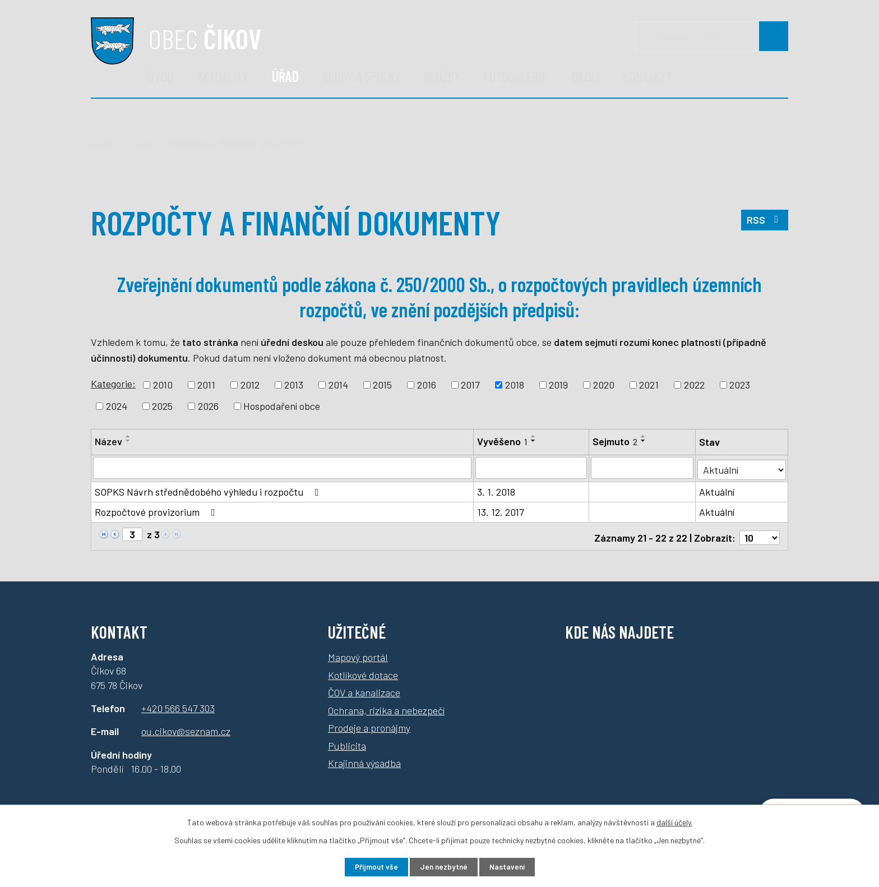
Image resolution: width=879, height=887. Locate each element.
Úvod (160, 76)
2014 (338, 384)
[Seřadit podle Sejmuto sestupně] (644, 440)
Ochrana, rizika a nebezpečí (386, 705)
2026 (208, 406)
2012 (250, 384)
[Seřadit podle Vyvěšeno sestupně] (534, 440)
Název (108, 441)
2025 (162, 406)
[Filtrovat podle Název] (282, 467)
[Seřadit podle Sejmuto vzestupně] (644, 436)
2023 (739, 384)
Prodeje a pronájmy (369, 723)
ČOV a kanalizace (364, 688)
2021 (649, 384)
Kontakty (647, 76)
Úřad (285, 76)
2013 (293, 384)
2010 (163, 384)
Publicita (347, 740)
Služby (442, 76)
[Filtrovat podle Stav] (742, 467)
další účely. (674, 821)
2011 (206, 384)
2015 (382, 384)
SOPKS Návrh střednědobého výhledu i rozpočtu (209, 490)
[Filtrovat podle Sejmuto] (642, 467)
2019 (558, 384)
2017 (470, 384)
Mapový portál (358, 652)
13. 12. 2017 (501, 510)
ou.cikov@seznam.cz (185, 726)
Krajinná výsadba (364, 758)
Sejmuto (615, 441)
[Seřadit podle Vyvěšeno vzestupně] (534, 436)
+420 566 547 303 (178, 703)
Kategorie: (113, 383)
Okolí (585, 76)
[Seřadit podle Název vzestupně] (128, 436)
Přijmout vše (371, 866)
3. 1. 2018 (497, 490)
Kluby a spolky (361, 76)
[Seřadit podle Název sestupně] (128, 440)
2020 (603, 384)
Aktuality (222, 76)
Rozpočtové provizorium (157, 510)
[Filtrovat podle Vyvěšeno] (531, 467)
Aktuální (717, 490)
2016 (426, 384)
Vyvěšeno (503, 441)
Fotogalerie (516, 76)
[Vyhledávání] (711, 36)
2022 (694, 384)
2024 (116, 406)
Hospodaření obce (281, 406)
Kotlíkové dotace (363, 670)
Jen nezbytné (444, 866)
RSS (764, 222)
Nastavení (512, 866)
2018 (514, 384)
